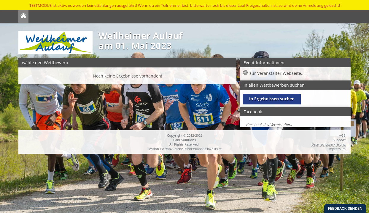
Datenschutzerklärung (328, 144)
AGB (342, 135)
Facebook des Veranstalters (269, 124)
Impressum (337, 148)
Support (339, 140)
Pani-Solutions (184, 140)
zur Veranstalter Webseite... (277, 73)
